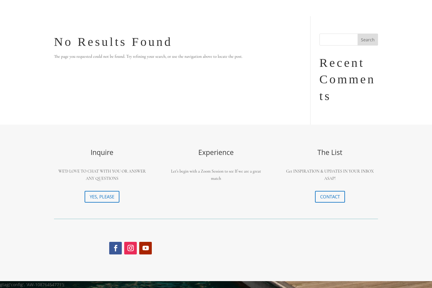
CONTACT (330, 197)
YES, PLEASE (102, 197)
